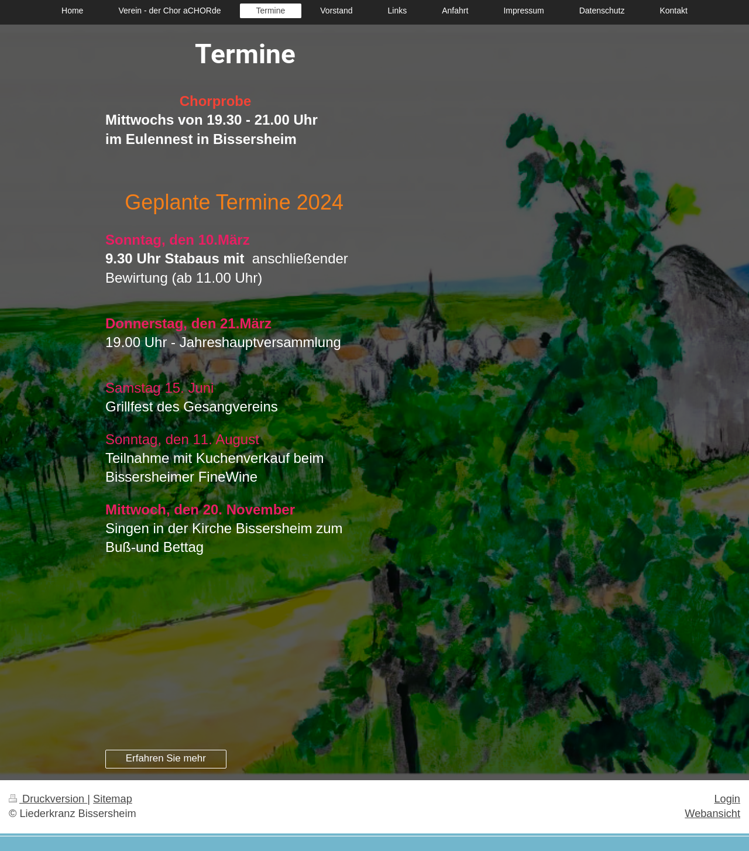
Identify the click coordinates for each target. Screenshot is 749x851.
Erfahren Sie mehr (166, 758)
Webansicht (712, 813)
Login (727, 799)
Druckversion (48, 799)
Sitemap (112, 799)
